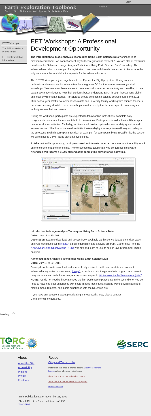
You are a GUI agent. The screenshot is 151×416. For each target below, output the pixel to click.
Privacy (22, 375)
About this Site (26, 363)
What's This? (24, 404)
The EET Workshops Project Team (12, 50)
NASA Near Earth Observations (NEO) (52, 247)
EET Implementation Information (12, 59)
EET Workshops (10, 43)
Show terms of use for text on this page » (66, 376)
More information (55, 387)
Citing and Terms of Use (61, 362)
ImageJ (64, 243)
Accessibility (25, 367)
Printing (22, 371)
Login (128, 2)
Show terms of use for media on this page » (67, 381)
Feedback (23, 380)
